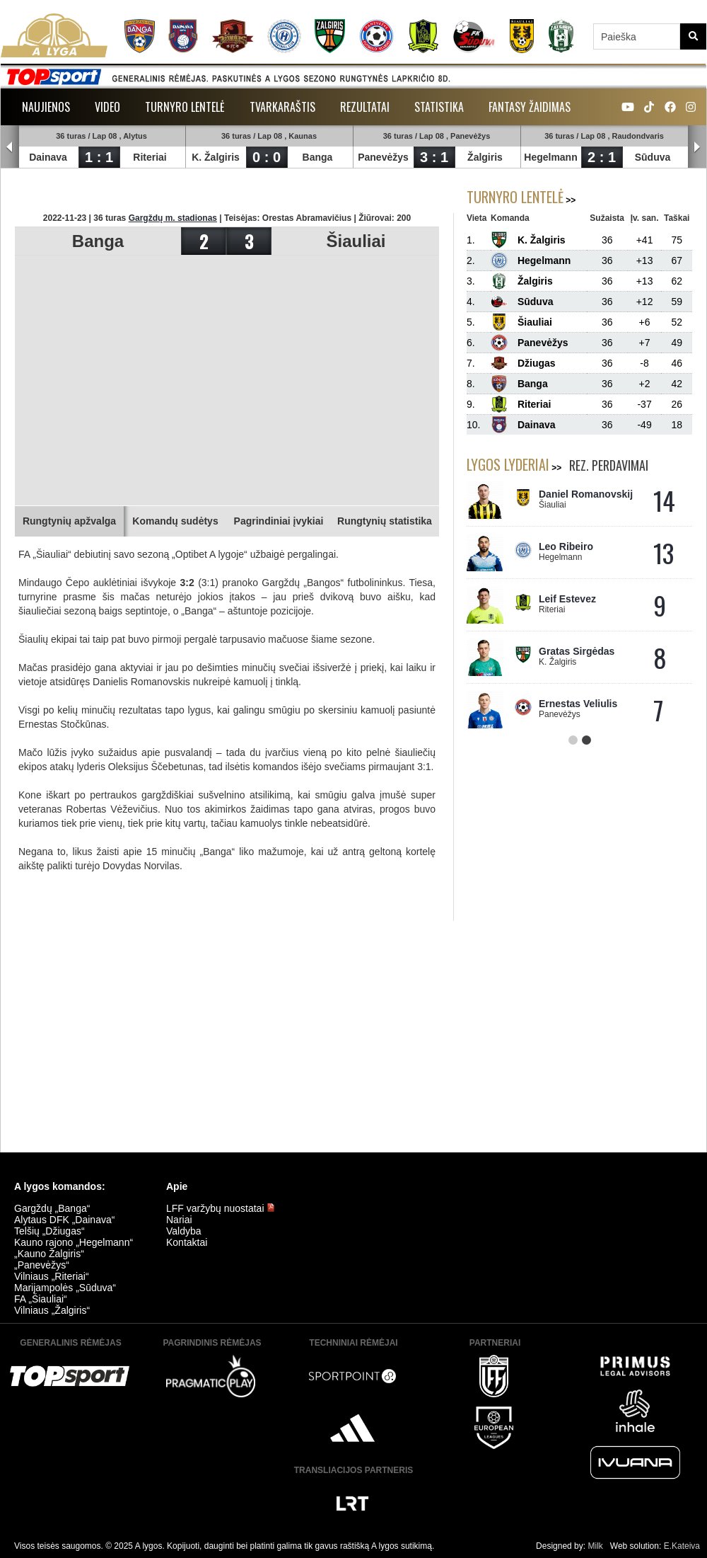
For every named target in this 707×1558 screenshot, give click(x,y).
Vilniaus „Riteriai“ (51, 1276)
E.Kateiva (682, 1546)
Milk (595, 1546)
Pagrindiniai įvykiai (279, 521)
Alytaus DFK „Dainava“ (64, 1219)
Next (697, 147)
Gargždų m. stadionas (173, 218)
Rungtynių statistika (384, 521)
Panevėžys (383, 157)
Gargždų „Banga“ (52, 1208)
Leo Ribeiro (566, 546)
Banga (318, 157)
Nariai (179, 1219)
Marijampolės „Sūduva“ (65, 1287)
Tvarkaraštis (282, 106)
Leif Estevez (567, 599)
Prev (10, 147)
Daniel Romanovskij (586, 494)
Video (107, 106)
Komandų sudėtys (175, 521)
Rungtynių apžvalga (69, 521)
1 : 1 (99, 157)
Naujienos (46, 106)
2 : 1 (602, 157)
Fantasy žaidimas (530, 106)
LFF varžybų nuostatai (220, 1208)
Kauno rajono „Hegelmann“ (73, 1242)
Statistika (439, 106)
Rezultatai (365, 106)
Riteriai (149, 157)
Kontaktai (186, 1242)
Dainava (48, 157)
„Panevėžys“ (41, 1265)
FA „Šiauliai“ (40, 1299)
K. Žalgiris (216, 157)
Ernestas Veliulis (578, 703)
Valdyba (183, 1231)
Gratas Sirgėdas (576, 651)
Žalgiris (485, 157)
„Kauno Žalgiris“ (49, 1253)
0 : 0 (266, 157)
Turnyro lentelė (185, 106)
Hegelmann (550, 157)
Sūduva (653, 157)
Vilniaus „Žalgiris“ (52, 1310)
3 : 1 (434, 157)
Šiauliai (355, 241)
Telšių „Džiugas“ (49, 1231)
